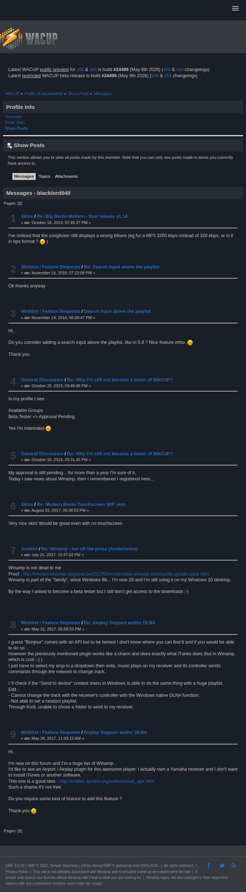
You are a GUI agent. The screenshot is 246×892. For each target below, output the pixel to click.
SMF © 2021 (38, 866)
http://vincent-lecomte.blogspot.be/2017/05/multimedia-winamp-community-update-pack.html (116, 574)
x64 (93, 69)
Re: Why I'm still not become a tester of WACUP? (120, 379)
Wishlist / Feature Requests (50, 267)
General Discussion (42, 379)
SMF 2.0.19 (14, 866)
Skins (27, 216)
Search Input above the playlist (117, 311)
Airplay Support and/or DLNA (115, 732)
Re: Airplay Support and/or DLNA (120, 622)
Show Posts (16, 128)
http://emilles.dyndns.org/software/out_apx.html (106, 781)
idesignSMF (102, 866)
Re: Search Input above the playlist (122, 267)
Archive (29, 548)
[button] (235, 9)
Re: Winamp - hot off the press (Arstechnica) (90, 548)
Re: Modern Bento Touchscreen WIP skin (81, 504)
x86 (80, 69)
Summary (13, 116)
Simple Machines (64, 866)
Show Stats (15, 122)
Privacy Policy (16, 872)
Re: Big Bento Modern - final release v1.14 (82, 216)
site (44, 872)
